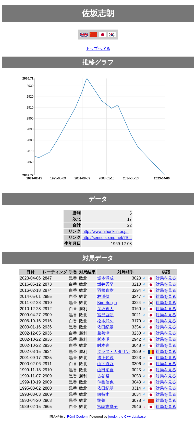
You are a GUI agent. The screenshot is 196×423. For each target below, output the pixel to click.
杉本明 (103, 339)
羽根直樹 (105, 290)
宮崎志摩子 (107, 406)
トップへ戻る (98, 48)
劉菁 (101, 400)
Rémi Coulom (77, 416)
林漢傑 (103, 296)
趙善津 (103, 333)
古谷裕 (103, 376)
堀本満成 (105, 278)
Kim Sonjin (107, 302)
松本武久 (105, 321)
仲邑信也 (105, 382)
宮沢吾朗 (105, 315)
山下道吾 (105, 364)
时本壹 (103, 345)
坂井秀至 (105, 284)
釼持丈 (103, 394)
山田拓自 (105, 370)
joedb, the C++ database (127, 416)
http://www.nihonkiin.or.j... (105, 231)
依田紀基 (105, 327)
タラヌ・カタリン (113, 351)
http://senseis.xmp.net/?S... (107, 237)
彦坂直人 (105, 309)
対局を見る (166, 278)
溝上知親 (105, 357)
